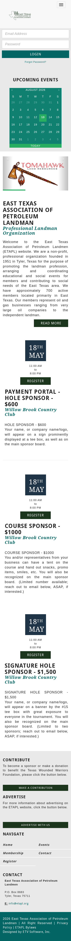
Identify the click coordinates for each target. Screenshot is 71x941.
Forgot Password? (35, 62)
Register (35, 381)
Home (7, 845)
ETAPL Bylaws (25, 927)
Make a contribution (35, 787)
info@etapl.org (19, 903)
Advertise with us (35, 825)
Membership (13, 853)
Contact (44, 853)
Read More (51, 323)
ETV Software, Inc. (36, 932)
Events (43, 845)
